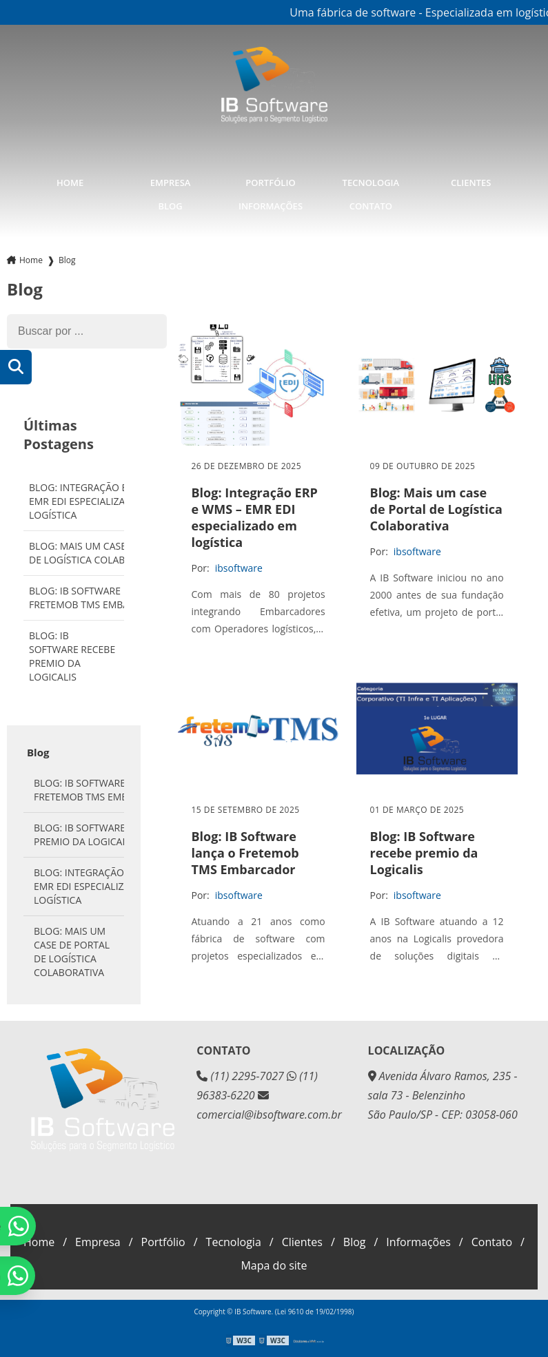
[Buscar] (16, 366)
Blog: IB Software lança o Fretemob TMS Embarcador (98, 596)
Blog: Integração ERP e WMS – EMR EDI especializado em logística (104, 499)
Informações (271, 204)
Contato (370, 204)
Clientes (471, 181)
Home (70, 181)
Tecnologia (371, 181)
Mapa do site (274, 1264)
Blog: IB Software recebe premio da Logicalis (72, 655)
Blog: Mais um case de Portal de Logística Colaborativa (104, 551)
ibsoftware (239, 565)
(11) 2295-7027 (241, 1074)
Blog (170, 204)
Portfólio (270, 181)
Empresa (170, 181)
